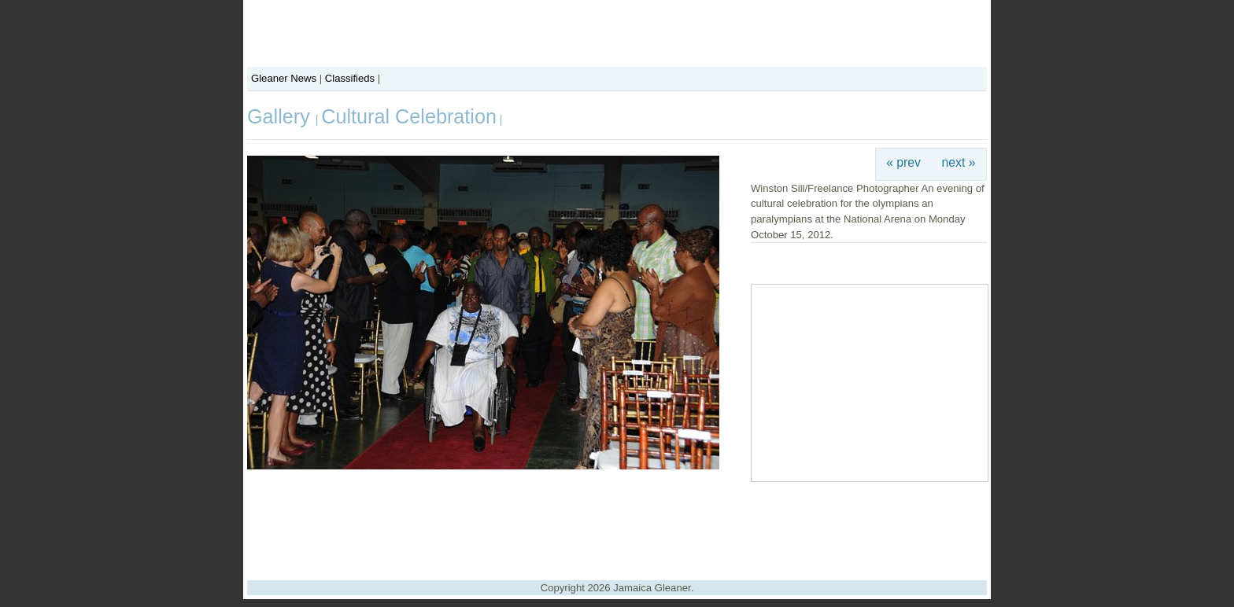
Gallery (281, 116)
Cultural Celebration (409, 116)
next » (959, 162)
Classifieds (350, 78)
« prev (903, 162)
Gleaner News (283, 78)
